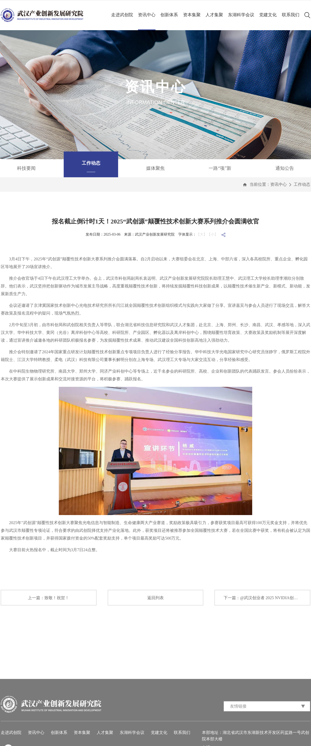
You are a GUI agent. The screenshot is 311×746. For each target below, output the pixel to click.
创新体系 (169, 14)
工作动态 (302, 184)
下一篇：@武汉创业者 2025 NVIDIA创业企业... (266, 598)
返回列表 (155, 598)
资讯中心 (147, 14)
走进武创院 (122, 14)
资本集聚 (192, 14)
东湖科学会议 (241, 14)
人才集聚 (214, 14)
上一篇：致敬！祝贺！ (48, 598)
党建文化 (268, 14)
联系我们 (290, 14)
